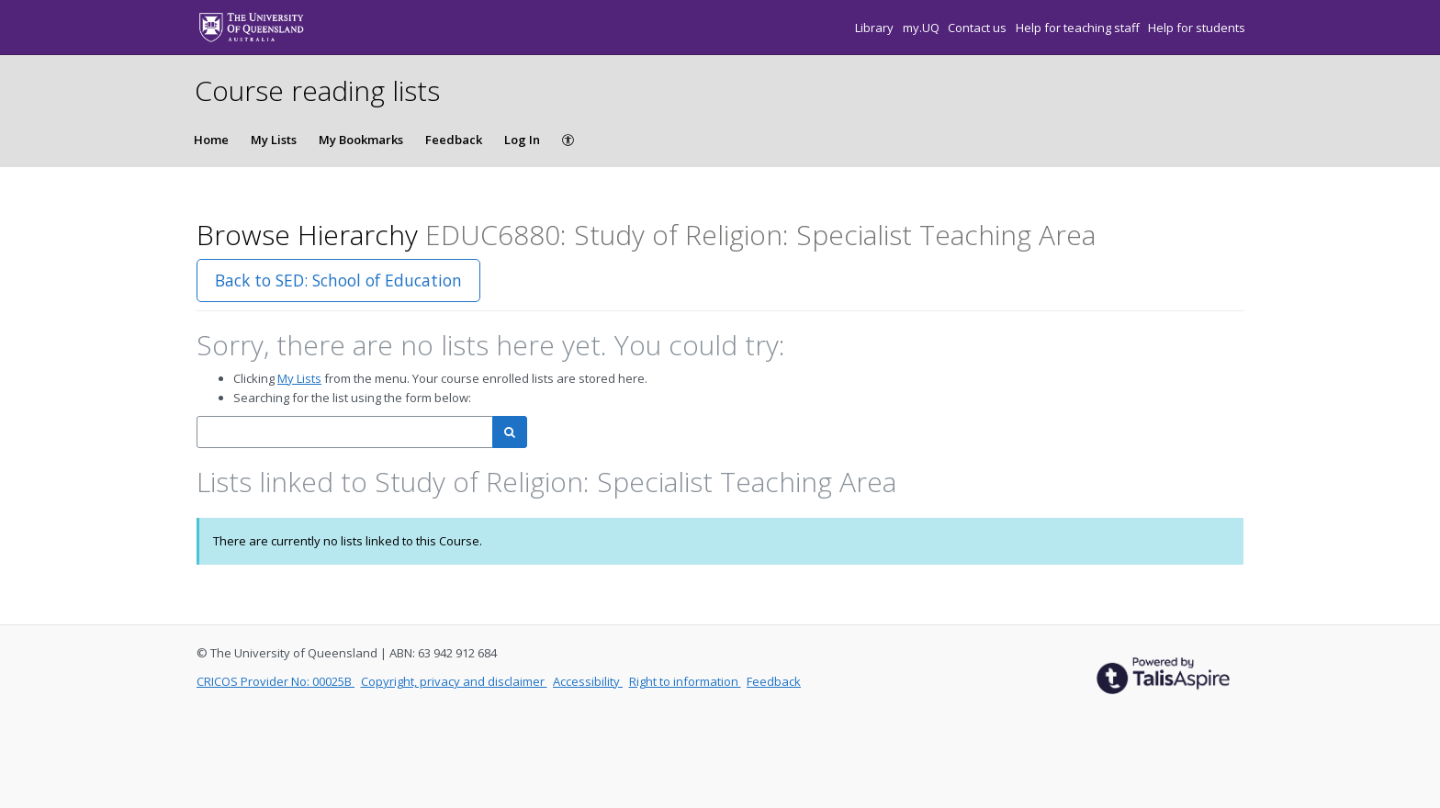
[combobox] (345, 432)
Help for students (1196, 27)
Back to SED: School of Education (338, 280)
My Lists (274, 139)
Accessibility (588, 681)
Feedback (453, 139)
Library (875, 27)
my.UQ (922, 27)
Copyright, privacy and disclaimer (454, 681)
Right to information (685, 681)
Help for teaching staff (1079, 27)
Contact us (978, 27)
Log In (522, 139)
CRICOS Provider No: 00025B (275, 681)
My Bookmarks (361, 139)
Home (211, 139)
